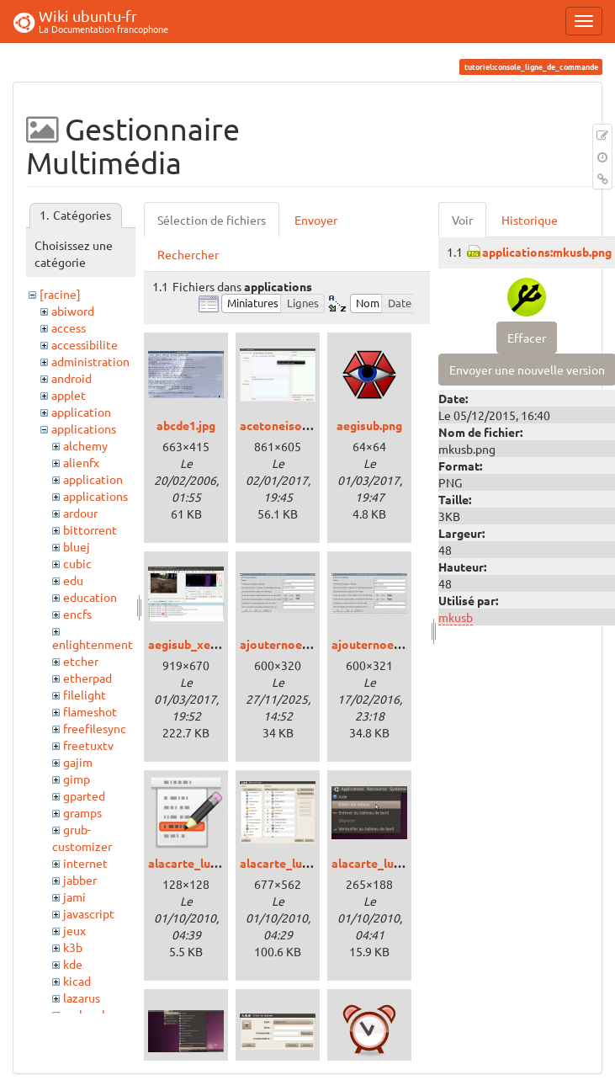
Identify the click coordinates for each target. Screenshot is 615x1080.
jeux (74, 930)
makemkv (88, 1014)
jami (74, 896)
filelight (84, 694)
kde (72, 963)
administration (90, 361)
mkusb (455, 617)
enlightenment (92, 644)
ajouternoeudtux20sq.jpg (401, 644)
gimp (76, 778)
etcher (80, 660)
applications (83, 428)
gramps (82, 812)
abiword (72, 310)
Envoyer (315, 219)
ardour (80, 512)
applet (68, 394)
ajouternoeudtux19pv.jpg (309, 644)
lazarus (81, 997)
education (90, 596)
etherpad (87, 677)
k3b (72, 947)
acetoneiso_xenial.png (302, 425)
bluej (76, 546)
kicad (77, 980)
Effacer (526, 337)
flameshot (90, 711)
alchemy (85, 445)
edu (73, 580)
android (71, 378)
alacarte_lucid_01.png (300, 862)
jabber (80, 879)
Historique (529, 219)
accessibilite (84, 344)
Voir (462, 219)
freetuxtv (88, 745)
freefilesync (94, 728)
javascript (88, 913)
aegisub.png (369, 425)
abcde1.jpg (185, 425)
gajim (78, 761)
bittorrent (90, 529)
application (81, 411)
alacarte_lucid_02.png (391, 862)
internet (85, 862)
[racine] (60, 293)
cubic (77, 563)
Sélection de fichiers (211, 219)
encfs (77, 613)
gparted (84, 795)
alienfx (81, 462)
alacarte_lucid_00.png (208, 862)
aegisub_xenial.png (200, 644)
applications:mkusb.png (547, 251)
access (68, 327)
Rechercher (188, 254)
